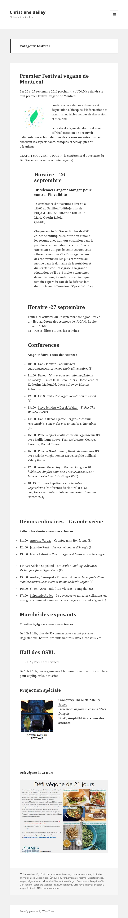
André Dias (52, 881)
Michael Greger (74, 467)
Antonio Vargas (40, 540)
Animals (66, 874)
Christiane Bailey (28, 12)
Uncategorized (95, 877)
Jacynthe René (39, 547)
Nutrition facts (64, 884)
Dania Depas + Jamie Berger (57, 419)
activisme (56, 874)
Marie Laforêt (39, 554)
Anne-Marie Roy (49, 467)
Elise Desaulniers (39, 877)
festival (82, 877)
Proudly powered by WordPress (37, 911)
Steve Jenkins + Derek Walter (58, 407)
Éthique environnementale (64, 877)
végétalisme (34, 881)
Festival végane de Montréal (57, 96)
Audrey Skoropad (41, 577)
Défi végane (26, 884)
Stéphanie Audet (41, 595)
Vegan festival (27, 888)
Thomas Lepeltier (50, 483)
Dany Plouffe (47, 364)
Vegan (23, 881)
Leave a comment (49, 888)
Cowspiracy (83, 881)
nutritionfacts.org (66, 245)
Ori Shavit (45, 396)
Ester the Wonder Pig (45, 884)
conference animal (81, 874)
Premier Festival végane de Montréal (54, 78)
